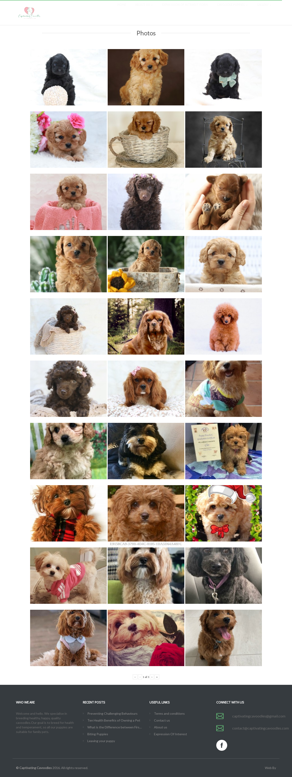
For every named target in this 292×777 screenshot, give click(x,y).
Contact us (162, 720)
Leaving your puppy (101, 741)
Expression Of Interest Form (185, 9)
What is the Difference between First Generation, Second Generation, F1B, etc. (115, 727)
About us (144, 9)
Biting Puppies (97, 734)
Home (121, 9)
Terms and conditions (169, 713)
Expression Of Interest (170, 734)
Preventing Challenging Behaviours (112, 713)
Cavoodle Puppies (232, 9)
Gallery (264, 9)
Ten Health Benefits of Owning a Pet (113, 720)
